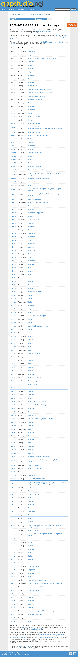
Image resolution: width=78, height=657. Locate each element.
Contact (39, 9)
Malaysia (58, 127)
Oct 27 (13, 384)
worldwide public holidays (21, 14)
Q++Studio (11, 9)
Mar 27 (13, 614)
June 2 (13, 199)
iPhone (65, 35)
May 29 (13, 182)
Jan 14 (13, 508)
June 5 (13, 209)
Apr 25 (13, 113)
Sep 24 (13, 340)
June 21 (13, 230)
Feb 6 (13, 526)
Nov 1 (13, 391)
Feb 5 (13, 522)
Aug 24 (13, 312)
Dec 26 (13, 465)
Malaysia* (38, 58)
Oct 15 (13, 367)
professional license (44, 32)
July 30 (13, 288)
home (11, 14)
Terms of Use (16, 654)
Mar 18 (13, 597)
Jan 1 (13, 483)
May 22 (13, 166)
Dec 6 (13, 439)
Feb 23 (13, 563)
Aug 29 (13, 319)
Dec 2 (13, 429)
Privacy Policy (25, 654)
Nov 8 (13, 401)
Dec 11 (13, 453)
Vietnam (30, 113)
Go (50, 19)
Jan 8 (13, 504)
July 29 (13, 285)
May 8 (13, 146)
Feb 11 (13, 546)
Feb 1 (13, 518)
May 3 (13, 135)
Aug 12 (13, 302)
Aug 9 (13, 295)
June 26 (13, 237)
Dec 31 (13, 479)
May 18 (13, 163)
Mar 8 (13, 580)
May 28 (13, 178)
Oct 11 (13, 357)
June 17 (13, 219)
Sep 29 (13, 343)
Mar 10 (13, 583)
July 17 (13, 261)
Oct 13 (13, 364)
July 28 (13, 281)
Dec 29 (13, 472)
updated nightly (37, 629)
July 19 (13, 264)
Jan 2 (13, 487)
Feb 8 (13, 534)
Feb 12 (13, 549)
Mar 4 (13, 576)
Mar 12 (13, 590)
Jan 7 (13, 501)
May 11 (13, 149)
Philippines (31, 55)
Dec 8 (13, 446)
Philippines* (31, 51)
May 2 (13, 132)
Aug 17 (13, 305)
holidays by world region (37, 14)
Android (57, 35)
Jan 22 (13, 515)
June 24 (13, 233)
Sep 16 (13, 336)
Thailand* (54, 128)
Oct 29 (13, 388)
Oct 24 (13, 374)
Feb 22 (13, 559)
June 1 (13, 194)
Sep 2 (13, 333)
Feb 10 (13, 542)
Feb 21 (13, 556)
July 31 (13, 292)
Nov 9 (13, 405)
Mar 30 (13, 621)
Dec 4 (13, 432)
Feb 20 (13, 552)
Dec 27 (13, 468)
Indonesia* (31, 75)
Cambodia (30, 89)
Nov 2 (13, 394)
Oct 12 (13, 360)
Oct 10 (13, 353)
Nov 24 (13, 419)
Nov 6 (13, 398)
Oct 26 (13, 381)
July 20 (13, 267)
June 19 (13, 226)
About (3, 9)
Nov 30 (13, 425)
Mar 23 (13, 604)
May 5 (13, 142)
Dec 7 (13, 443)
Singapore (54, 58)
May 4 (13, 139)
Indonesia (30, 58)
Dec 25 (13, 461)
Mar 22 (13, 600)
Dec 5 (13, 436)
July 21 (13, 271)
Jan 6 (13, 497)
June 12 (13, 213)
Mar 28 (13, 618)
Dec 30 (13, 475)
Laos (37, 89)
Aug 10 (13, 298)
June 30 (13, 240)
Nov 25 (13, 422)
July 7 (13, 247)
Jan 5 (13, 494)
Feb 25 (13, 570)
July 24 (13, 278)
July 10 (13, 250)
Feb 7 (13, 530)
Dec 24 (13, 456)
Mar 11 (13, 587)
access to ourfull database (72, 24)
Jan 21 (13, 511)
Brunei (29, 173)
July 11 (13, 254)
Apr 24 (13, 110)
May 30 (13, 185)
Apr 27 (13, 120)
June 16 (13, 216)
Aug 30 (13, 322)
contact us (56, 648)
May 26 (13, 170)
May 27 (13, 174)
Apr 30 (13, 123)
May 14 (13, 152)
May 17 (13, 159)
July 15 (13, 257)
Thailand (30, 68)
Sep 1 (13, 329)
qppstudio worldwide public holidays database (28, 30)
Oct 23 (13, 370)
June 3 (13, 202)
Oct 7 (12, 350)
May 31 (13, 189)
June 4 (13, 206)
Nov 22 (13, 412)
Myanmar (30, 79)
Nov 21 (13, 408)
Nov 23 (13, 415)
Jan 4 (13, 491)
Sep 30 (13, 346)
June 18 (13, 223)
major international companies (44, 637)
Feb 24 (13, 566)
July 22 (13, 274)
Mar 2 (13, 573)
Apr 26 (13, 116)
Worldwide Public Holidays (26, 9)
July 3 (13, 243)
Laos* (29, 350)
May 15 (13, 156)
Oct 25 (13, 377)
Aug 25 (13, 316)
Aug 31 (13, 326)
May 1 (13, 128)
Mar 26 (13, 611)
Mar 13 (13, 594)
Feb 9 (13, 539)
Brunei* (29, 240)
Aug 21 (13, 309)
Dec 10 (13, 449)
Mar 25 (13, 607)
